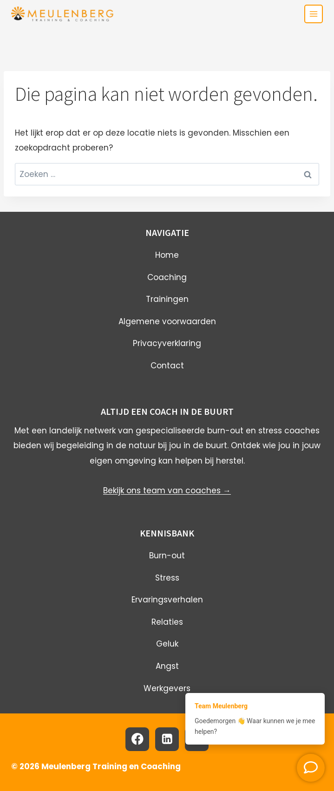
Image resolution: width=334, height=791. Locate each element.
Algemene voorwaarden (167, 321)
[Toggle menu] (313, 14)
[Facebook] (137, 739)
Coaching (167, 277)
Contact (167, 365)
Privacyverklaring (167, 343)
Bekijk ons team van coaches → (167, 490)
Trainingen (167, 299)
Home (167, 255)
